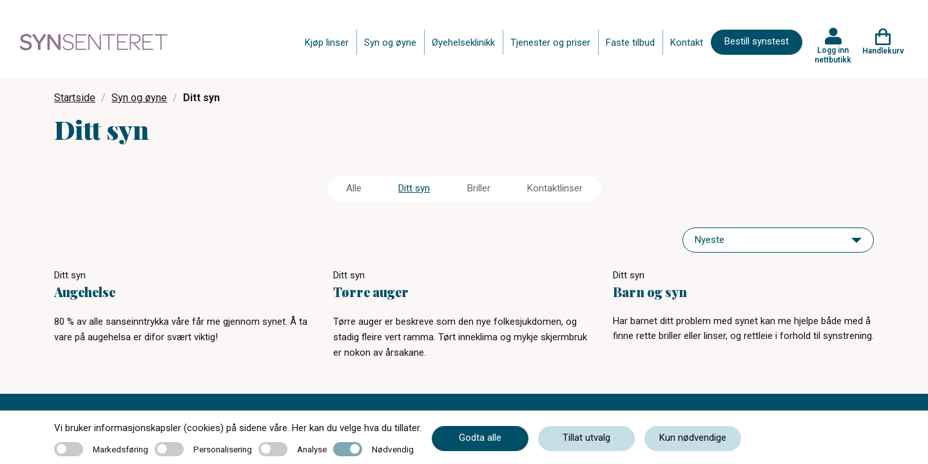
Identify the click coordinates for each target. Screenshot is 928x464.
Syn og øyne (390, 42)
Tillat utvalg (586, 437)
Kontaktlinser (555, 188)
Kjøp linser (327, 42)
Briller (478, 188)
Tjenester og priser (550, 42)
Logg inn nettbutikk (833, 55)
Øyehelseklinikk (463, 42)
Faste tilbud (630, 42)
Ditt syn (414, 188)
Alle (354, 188)
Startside (74, 98)
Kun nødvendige (692, 437)
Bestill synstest (756, 41)
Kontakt (686, 42)
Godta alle (480, 437)
